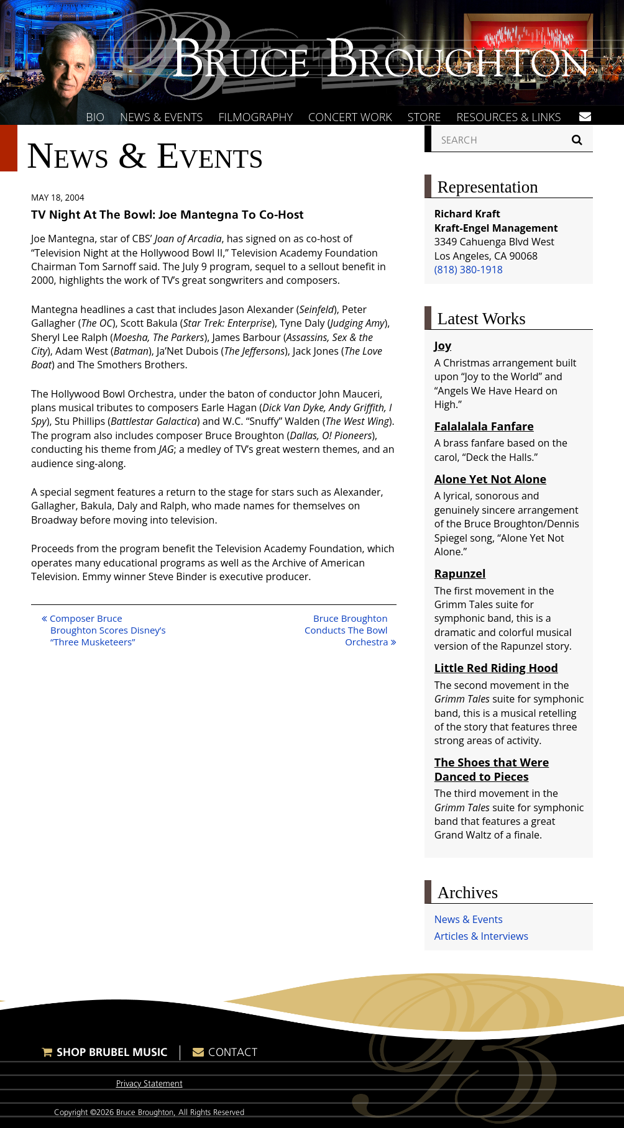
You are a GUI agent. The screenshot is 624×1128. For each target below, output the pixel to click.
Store (424, 116)
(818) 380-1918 (468, 269)
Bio (95, 116)
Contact (232, 1052)
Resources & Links (509, 116)
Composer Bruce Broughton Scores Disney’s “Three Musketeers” (104, 630)
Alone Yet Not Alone (490, 478)
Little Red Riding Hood (496, 667)
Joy (442, 345)
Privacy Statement (149, 1083)
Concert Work (350, 116)
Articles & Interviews (481, 936)
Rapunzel (460, 573)
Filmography (255, 116)
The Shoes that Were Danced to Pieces (491, 769)
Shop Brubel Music (112, 1051)
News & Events (161, 116)
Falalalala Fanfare (484, 426)
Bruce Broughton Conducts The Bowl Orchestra (351, 630)
